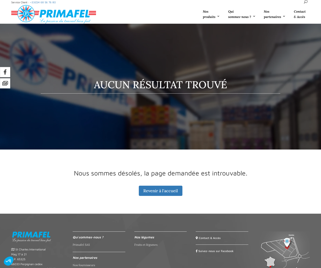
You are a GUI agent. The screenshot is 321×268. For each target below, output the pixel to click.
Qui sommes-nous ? (239, 14)
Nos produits (209, 14)
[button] (9, 261)
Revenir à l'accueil (160, 190)
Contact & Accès (300, 14)
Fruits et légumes (145, 245)
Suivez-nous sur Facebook (216, 251)
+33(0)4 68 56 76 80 (43, 2)
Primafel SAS (81, 245)
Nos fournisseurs (84, 265)
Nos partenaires (272, 14)
